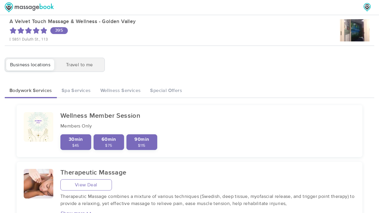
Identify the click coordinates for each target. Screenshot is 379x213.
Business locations (30, 64)
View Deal (86, 185)
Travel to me (79, 64)
